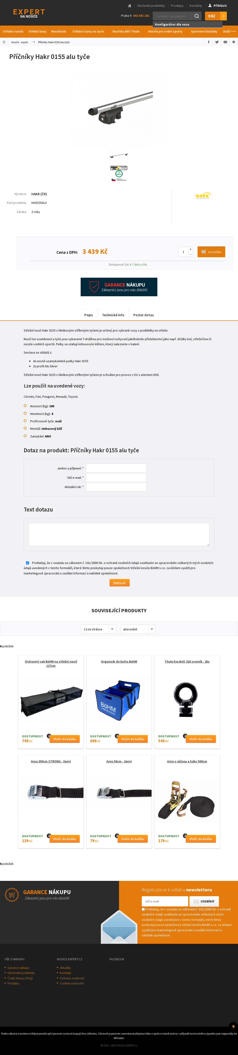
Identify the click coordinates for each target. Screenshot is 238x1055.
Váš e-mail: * (75, 477)
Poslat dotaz (143, 315)
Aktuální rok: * (74, 487)
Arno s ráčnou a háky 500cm (187, 761)
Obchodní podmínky (151, 5)
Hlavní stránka (130, 5)
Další (229, 30)
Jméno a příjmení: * (70, 468)
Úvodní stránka (4, 42)
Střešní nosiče (13, 31)
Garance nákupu (18, 968)
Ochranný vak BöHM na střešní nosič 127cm (51, 663)
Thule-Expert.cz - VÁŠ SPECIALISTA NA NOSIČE (35, 13)
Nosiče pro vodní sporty (165, 31)
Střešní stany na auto (88, 31)
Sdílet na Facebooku (209, 42)
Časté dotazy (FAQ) (20, 978)
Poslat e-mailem (225, 42)
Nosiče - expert (19, 42)
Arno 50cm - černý (119, 761)
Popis (88, 315)
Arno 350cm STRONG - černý (51, 761)
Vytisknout (234, 42)
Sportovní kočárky (204, 31)
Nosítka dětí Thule (125, 31)
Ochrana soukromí (72, 978)
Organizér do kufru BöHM (119, 661)
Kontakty (196, 5)
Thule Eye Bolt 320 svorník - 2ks (187, 661)
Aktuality (65, 968)
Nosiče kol (58, 31)
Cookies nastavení (72, 983)
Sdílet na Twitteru (217, 42)
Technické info (113, 315)
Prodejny (177, 5)
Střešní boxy (37, 31)
